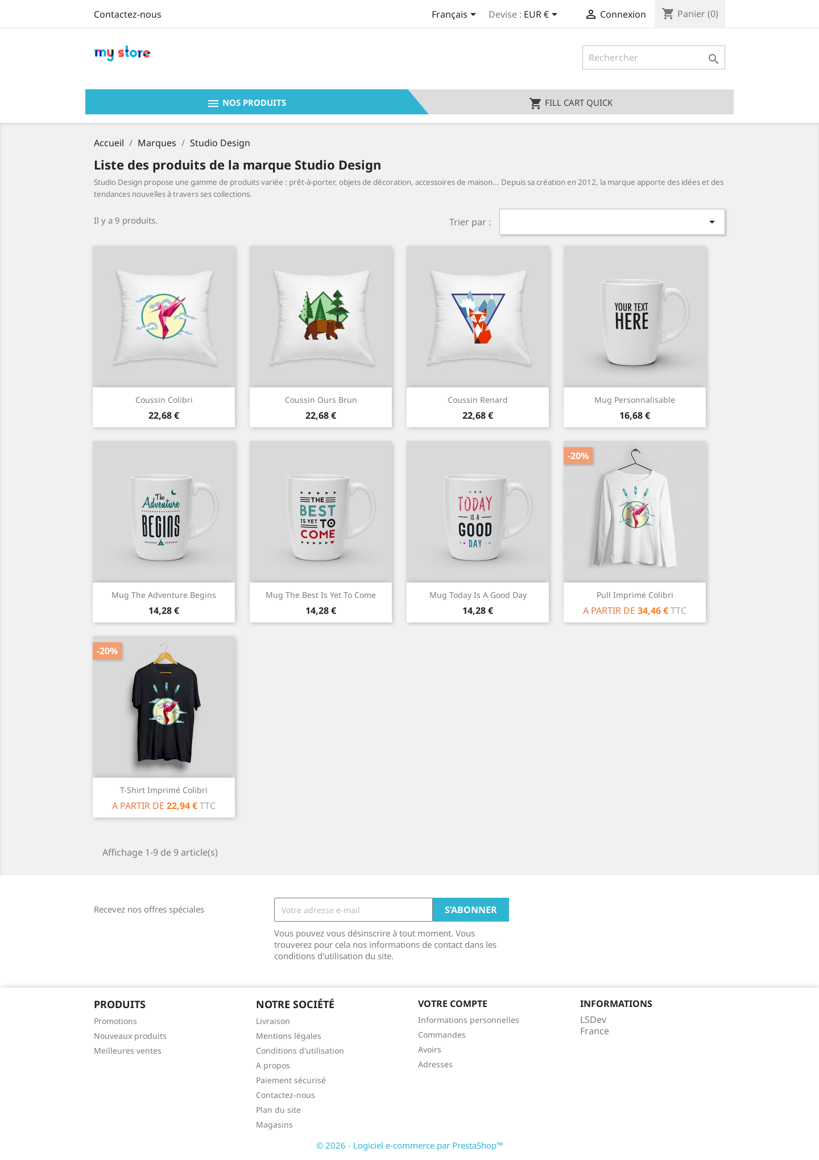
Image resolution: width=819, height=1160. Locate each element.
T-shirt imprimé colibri (164, 790)
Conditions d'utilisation (300, 1050)
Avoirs (429, 1049)
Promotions (115, 1020)
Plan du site (278, 1109)
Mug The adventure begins (163, 594)
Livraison (273, 1020)
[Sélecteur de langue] (456, 15)
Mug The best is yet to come (321, 594)
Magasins (274, 1124)
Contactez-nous (128, 14)
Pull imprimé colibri (635, 594)
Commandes (442, 1034)
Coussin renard (478, 399)
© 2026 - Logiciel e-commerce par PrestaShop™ (409, 1145)
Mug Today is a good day (478, 594)
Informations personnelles (468, 1019)
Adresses (435, 1064)
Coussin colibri (164, 399)
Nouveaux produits (130, 1035)
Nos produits (246, 103)
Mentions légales (288, 1035)
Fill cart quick (571, 103)
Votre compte (452, 1003)
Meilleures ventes (128, 1050)
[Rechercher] (653, 57)
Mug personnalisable (634, 399)
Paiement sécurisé (291, 1080)
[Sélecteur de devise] (542, 15)
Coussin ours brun (321, 399)
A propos (273, 1065)
